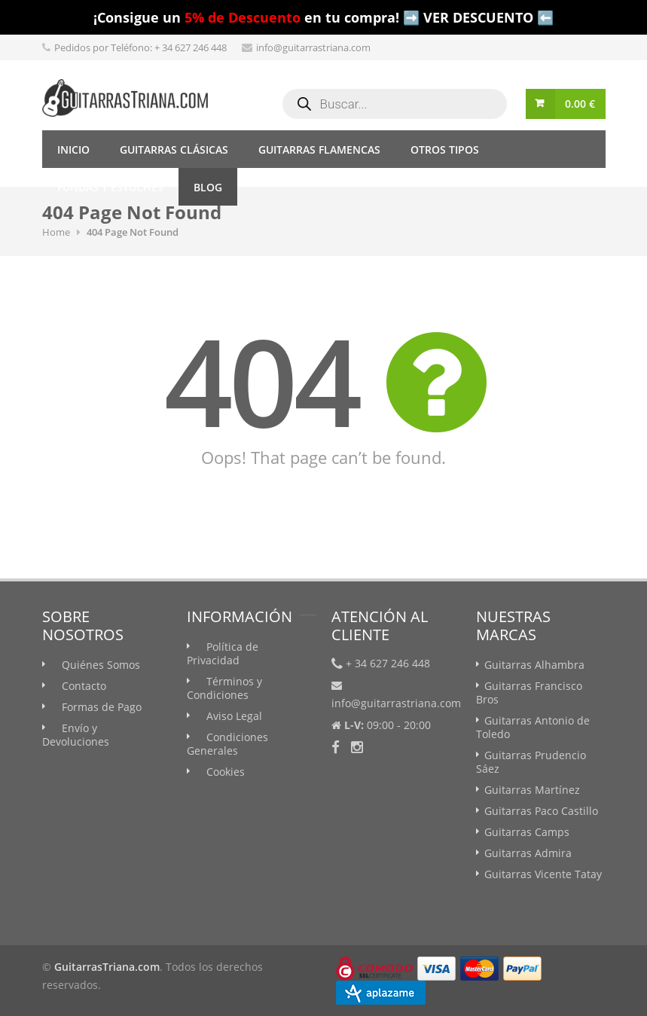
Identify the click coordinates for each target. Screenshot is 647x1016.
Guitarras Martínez (532, 790)
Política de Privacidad (222, 653)
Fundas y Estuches (110, 187)
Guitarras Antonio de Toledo (533, 727)
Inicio (73, 149)
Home (56, 232)
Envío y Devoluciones (75, 735)
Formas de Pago (102, 707)
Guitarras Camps (526, 832)
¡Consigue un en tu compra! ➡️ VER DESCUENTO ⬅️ (323, 17)
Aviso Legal (234, 716)
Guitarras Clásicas (174, 149)
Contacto (84, 686)
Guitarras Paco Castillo (541, 811)
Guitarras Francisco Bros (529, 692)
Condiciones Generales (227, 744)
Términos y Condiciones (224, 688)
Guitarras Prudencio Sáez (531, 762)
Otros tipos (444, 149)
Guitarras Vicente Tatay (543, 874)
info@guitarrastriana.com (313, 47)
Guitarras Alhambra (534, 665)
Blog (208, 187)
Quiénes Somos (101, 665)
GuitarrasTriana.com (107, 967)
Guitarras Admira (528, 853)
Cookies (225, 771)
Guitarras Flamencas (319, 149)
